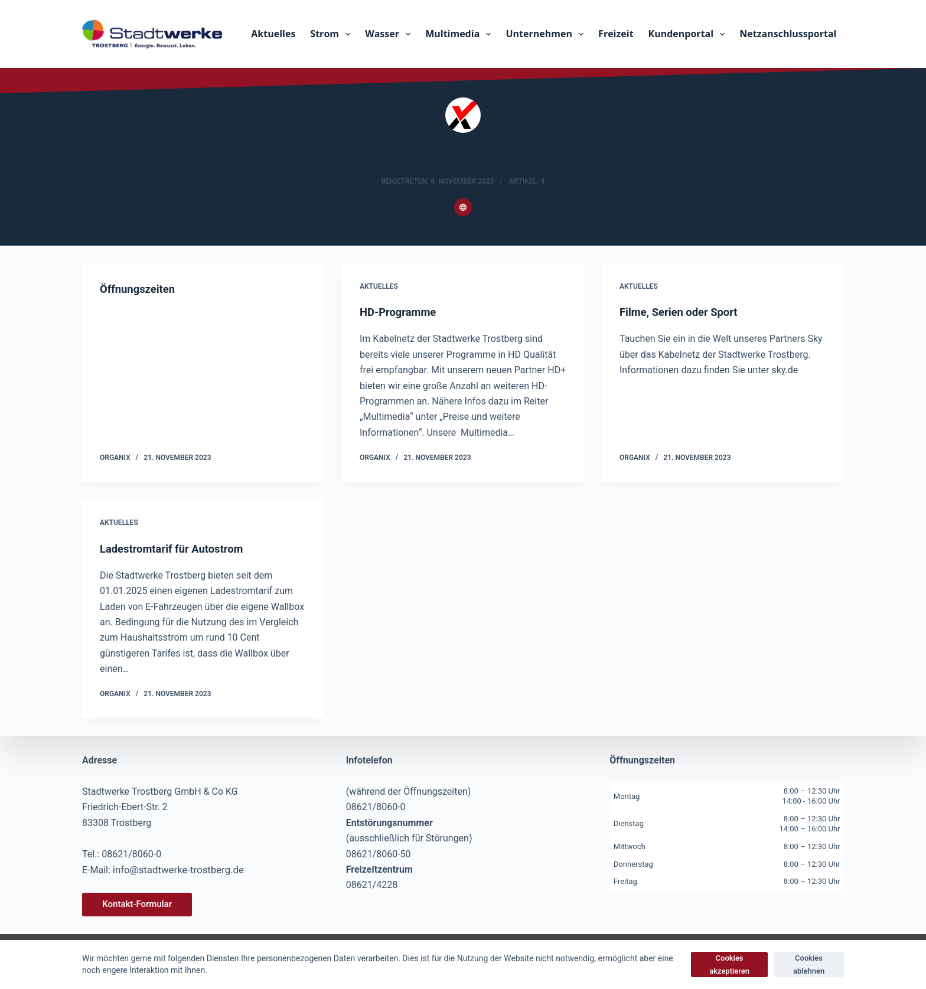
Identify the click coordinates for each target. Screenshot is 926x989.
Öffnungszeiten (140, 289)
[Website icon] (463, 207)
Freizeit (615, 33)
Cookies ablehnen (808, 964)
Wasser (390, 34)
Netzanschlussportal (787, 33)
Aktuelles (273, 33)
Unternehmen (547, 34)
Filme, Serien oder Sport (683, 312)
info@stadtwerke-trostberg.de (175, 870)
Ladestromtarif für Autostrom (178, 548)
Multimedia (460, 34)
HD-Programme (401, 312)
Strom (332, 34)
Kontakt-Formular (137, 904)
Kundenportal (689, 34)
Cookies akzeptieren (729, 964)
